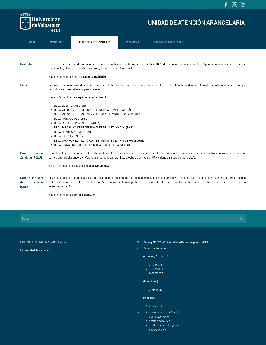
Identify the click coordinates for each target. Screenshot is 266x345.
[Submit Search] (242, 218)
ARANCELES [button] (56, 42)
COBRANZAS (132, 42)
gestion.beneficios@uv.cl (164, 325)
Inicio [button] (31, 42)
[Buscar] (133, 218)
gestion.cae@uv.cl (160, 320)
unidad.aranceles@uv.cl (163, 312)
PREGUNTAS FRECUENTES (168, 42)
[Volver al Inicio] (40, 22)
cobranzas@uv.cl (159, 316)
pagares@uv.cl (157, 329)
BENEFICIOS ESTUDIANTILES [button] (94, 42)
